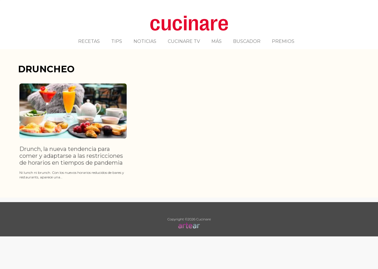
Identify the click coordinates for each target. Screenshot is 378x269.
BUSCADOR (246, 41)
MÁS (216, 41)
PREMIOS (283, 41)
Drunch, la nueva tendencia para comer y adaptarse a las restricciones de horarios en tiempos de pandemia (71, 156)
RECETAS (89, 41)
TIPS (116, 41)
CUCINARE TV (184, 41)
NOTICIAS (145, 41)
